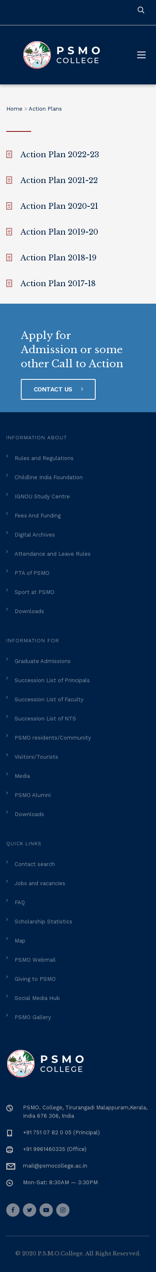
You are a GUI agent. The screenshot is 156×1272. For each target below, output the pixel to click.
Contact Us (58, 389)
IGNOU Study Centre (42, 496)
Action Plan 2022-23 (59, 154)
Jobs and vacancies (40, 883)
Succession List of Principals (52, 680)
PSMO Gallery (33, 1017)
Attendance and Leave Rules (53, 554)
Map (20, 941)
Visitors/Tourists (36, 757)
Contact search (35, 864)
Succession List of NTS (45, 718)
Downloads (29, 611)
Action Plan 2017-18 (58, 283)
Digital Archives (35, 535)
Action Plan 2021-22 (59, 180)
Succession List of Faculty (49, 699)
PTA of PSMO (32, 573)
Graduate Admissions (43, 661)
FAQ (20, 902)
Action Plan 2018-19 (58, 257)
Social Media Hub (37, 998)
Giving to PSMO (35, 979)
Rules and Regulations (44, 458)
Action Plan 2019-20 (59, 232)
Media (22, 776)
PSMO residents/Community (53, 738)
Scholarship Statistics (43, 921)
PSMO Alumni (33, 795)
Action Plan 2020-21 (59, 206)
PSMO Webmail (35, 960)
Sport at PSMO (34, 592)
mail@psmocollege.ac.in (55, 1166)
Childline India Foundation (49, 477)
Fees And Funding (38, 515)
